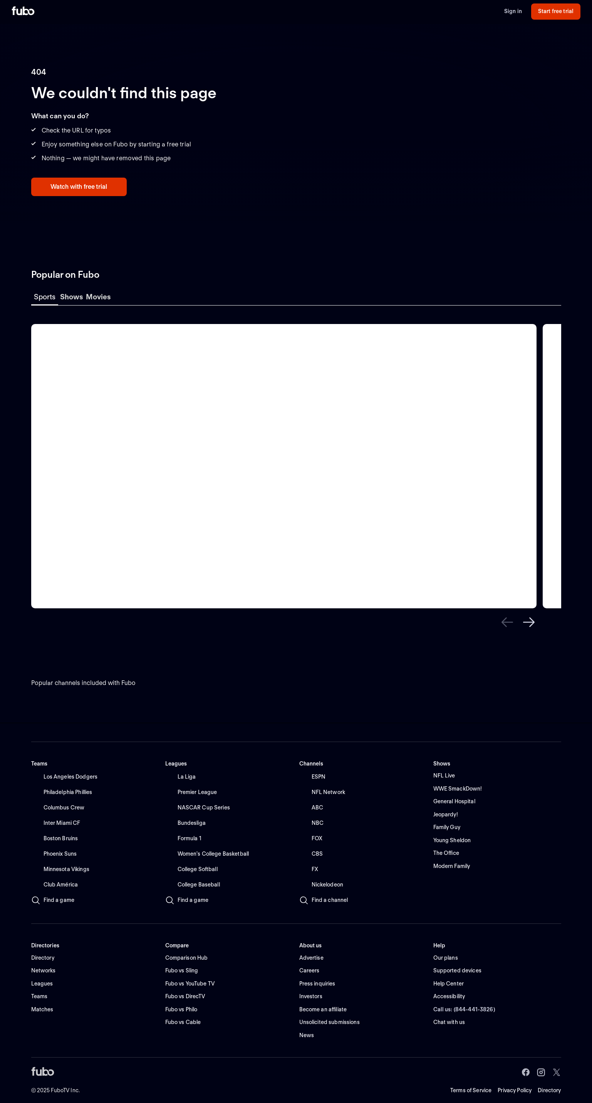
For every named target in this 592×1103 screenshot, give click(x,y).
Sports (44, 296)
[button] (507, 622)
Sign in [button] (513, 11)
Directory (549, 1090)
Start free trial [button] (556, 11)
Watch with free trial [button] (78, 186)
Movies (98, 296)
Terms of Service (470, 1090)
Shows (71, 296)
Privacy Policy (515, 1090)
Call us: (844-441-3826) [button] (464, 1009)
